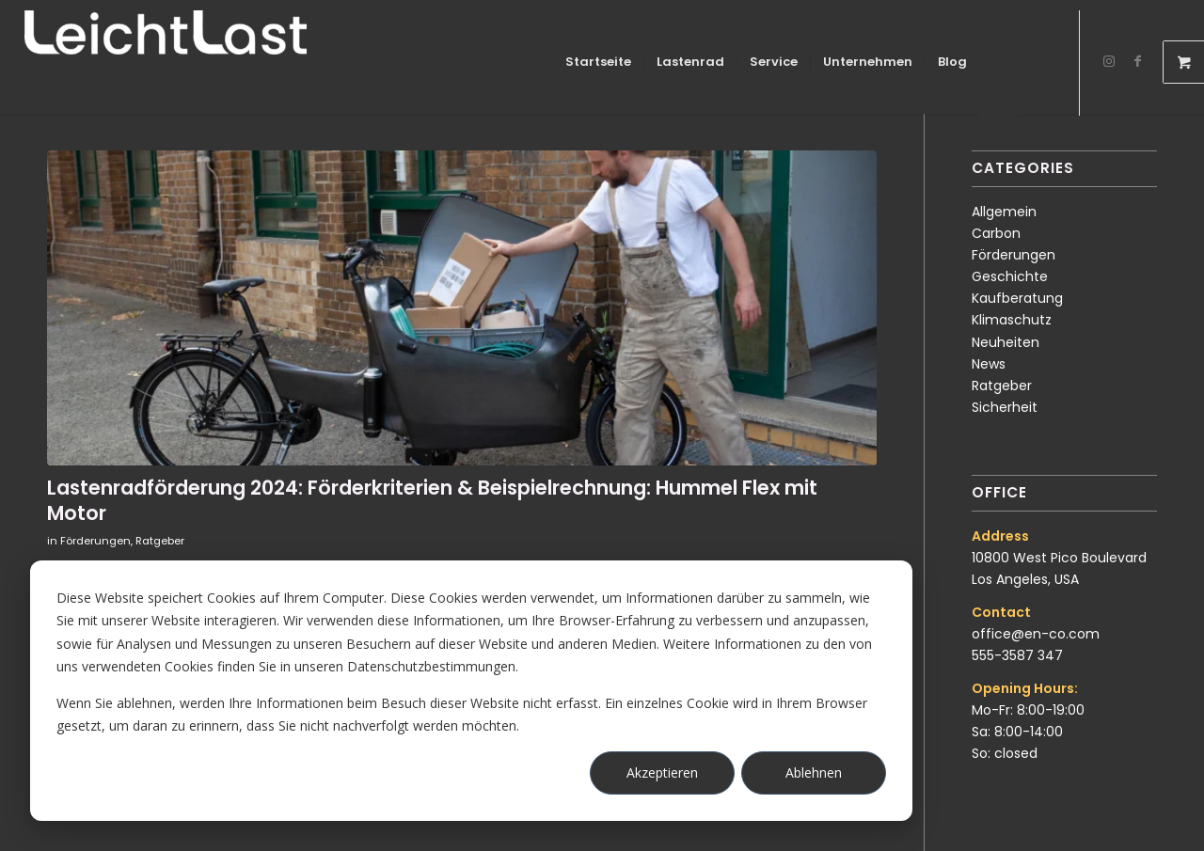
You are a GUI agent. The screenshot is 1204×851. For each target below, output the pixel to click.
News (989, 364)
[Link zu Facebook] (1137, 61)
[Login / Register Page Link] (999, 64)
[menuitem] (598, 62)
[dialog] (471, 690)
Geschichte (1010, 276)
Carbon (996, 233)
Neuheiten (1005, 342)
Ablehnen (813, 772)
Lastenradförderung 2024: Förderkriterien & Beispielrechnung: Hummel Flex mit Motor (432, 500)
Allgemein (1004, 211)
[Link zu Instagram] (1109, 61)
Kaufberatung (1017, 298)
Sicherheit (1005, 407)
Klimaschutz (1012, 319)
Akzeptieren (662, 772)
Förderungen (95, 540)
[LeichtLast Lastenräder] (165, 62)
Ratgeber (159, 540)
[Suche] (1037, 62)
